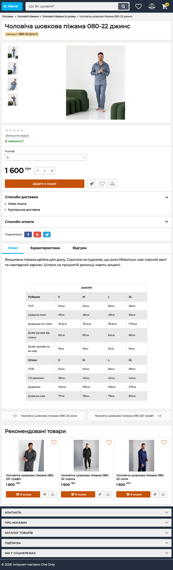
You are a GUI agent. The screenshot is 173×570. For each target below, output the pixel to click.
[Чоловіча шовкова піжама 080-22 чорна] (86, 456)
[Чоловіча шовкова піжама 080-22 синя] (141, 456)
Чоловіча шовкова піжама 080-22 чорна (86, 479)
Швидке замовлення (90, 184)
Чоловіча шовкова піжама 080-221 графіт (31, 479)
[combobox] (45, 157)
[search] (75, 6)
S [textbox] (8, 158)
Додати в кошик (44, 184)
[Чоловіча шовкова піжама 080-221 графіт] (31, 456)
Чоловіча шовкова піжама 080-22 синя (141, 479)
